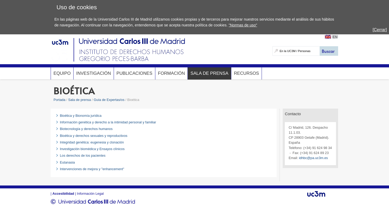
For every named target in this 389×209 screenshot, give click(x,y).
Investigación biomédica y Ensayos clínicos (92, 149)
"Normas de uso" (243, 25)
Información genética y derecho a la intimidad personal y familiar (108, 122)
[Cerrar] (380, 29)
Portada (59, 100)
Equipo (62, 73)
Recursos (246, 73)
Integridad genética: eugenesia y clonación (92, 142)
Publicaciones (134, 73)
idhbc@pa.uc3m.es (313, 158)
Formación (171, 73)
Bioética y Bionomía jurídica (81, 116)
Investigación (93, 73)
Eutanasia (67, 162)
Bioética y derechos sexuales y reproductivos (93, 136)
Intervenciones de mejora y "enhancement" (92, 169)
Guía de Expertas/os (109, 100)
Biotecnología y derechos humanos (86, 129)
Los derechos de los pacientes (82, 155)
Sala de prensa (209, 73)
